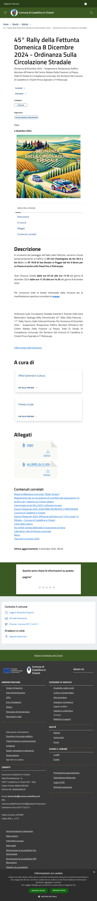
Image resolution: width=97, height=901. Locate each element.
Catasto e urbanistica (63, 710)
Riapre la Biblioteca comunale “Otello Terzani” (37, 494)
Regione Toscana (11, 3)
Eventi (56, 759)
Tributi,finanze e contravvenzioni (21, 741)
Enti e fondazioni (13, 702)
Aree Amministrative (15, 692)
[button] (48, 896)
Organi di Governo (14, 687)
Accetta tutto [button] (38, 890)
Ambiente (10, 745)
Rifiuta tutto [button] (59, 890)
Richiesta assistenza (63, 787)
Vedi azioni (21, 93)
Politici (9, 707)
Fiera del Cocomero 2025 (26, 538)
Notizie (25, 24)
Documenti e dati (14, 716)
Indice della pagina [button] (26, 208)
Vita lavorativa (60, 697)
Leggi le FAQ (59, 782)
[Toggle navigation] (5, 12)
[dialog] (48, 885)
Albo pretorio (12, 836)
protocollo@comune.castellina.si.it (24, 796)
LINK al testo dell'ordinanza (28, 348)
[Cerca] (91, 12)
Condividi (20, 88)
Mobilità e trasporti (62, 719)
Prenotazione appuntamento (66, 772)
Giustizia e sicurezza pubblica (19, 736)
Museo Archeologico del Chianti (48, 655)
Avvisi (56, 742)
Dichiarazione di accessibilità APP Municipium (21, 860)
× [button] (94, 872)
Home (6, 24)
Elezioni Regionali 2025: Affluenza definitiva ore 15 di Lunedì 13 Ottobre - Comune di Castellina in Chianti (46, 518)
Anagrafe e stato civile (64, 687)
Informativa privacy (15, 840)
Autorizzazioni (12, 755)
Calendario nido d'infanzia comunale (32, 531)
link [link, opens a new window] (74, 885)
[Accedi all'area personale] (85, 4)
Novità (15, 24)
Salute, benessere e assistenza (20, 750)
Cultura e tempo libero (64, 692)
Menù (17, 535)
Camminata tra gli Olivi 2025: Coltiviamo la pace (38, 505)
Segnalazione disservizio (65, 777)
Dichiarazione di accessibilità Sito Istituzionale (21, 852)
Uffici (8, 697)
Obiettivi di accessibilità (17, 867)
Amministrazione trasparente (19, 831)
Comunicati (59, 737)
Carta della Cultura (23, 524)
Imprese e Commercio (63, 702)
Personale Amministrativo (18, 711)
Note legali (11, 845)
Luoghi (57, 754)
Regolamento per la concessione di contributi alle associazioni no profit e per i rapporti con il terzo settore (46, 499)
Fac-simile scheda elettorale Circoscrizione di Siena (39, 527)
